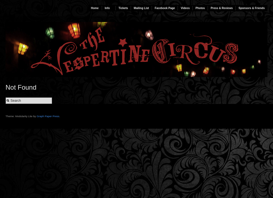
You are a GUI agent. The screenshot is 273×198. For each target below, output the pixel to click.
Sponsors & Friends (252, 8)
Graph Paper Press (48, 116)
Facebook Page (165, 8)
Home (95, 8)
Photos (200, 8)
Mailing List (141, 8)
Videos (185, 8)
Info (107, 8)
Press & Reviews (222, 8)
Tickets (123, 8)
